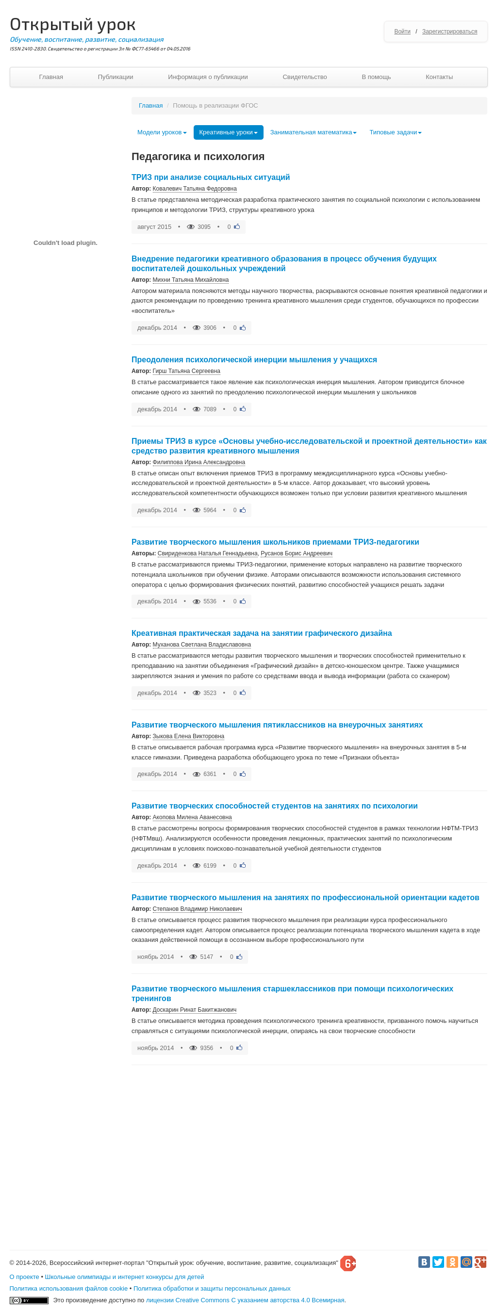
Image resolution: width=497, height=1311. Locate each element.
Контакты (439, 77)
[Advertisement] (66, 552)
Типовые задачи (395, 132)
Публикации (115, 77)
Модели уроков (162, 132)
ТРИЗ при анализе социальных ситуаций (211, 177)
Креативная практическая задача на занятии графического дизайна (262, 633)
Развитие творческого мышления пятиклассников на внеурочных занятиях (277, 725)
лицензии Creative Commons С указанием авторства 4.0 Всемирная (245, 1300)
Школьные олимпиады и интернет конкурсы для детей (124, 1276)
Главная (51, 77)
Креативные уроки (228, 132)
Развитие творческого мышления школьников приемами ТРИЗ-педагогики (275, 542)
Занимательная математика (313, 132)
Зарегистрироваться (449, 31)
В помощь (376, 77)
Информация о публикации (208, 77)
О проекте (24, 1276)
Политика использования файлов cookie (69, 1288)
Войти (402, 31)
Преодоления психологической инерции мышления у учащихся (254, 360)
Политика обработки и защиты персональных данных (212, 1288)
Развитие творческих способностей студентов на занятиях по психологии (275, 806)
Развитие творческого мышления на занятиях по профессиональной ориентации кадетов (306, 897)
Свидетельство (304, 77)
